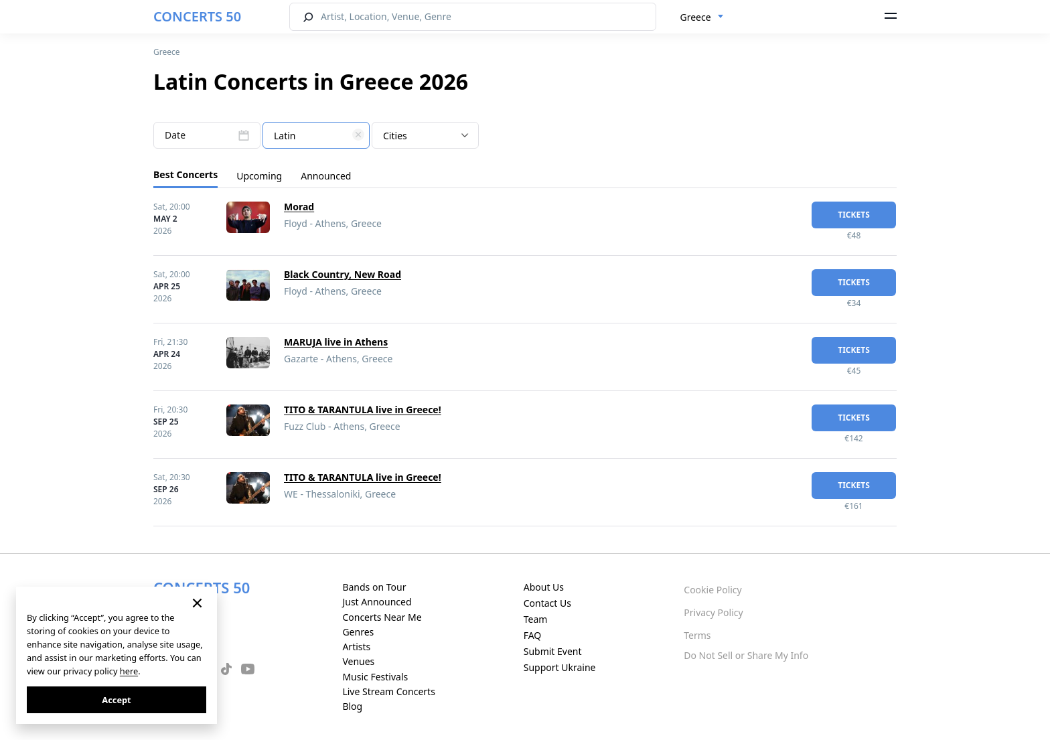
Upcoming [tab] (259, 175)
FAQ (533, 635)
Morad (299, 206)
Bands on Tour (374, 587)
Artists (356, 646)
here (129, 671)
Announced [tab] (326, 175)
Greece (166, 52)
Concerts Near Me (381, 617)
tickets (854, 214)
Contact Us (547, 603)
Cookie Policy (712, 589)
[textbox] (316, 136)
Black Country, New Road (342, 274)
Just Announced (376, 601)
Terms (697, 635)
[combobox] (702, 17)
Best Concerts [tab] (185, 174)
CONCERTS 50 (197, 16)
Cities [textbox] (395, 135)
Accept (116, 700)
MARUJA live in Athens (336, 342)
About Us (544, 587)
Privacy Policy (713, 612)
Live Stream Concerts (388, 691)
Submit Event (553, 651)
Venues (358, 661)
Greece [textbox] (695, 17)
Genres (358, 631)
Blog (352, 706)
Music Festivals (375, 676)
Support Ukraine (560, 667)
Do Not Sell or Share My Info (746, 655)
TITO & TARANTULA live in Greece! (362, 409)
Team (536, 619)
